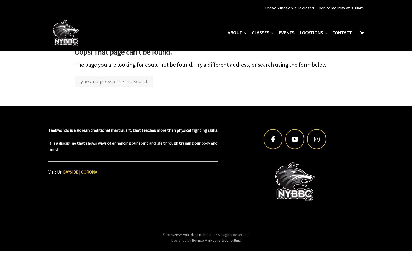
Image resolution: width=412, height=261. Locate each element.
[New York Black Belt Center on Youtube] (294, 139)
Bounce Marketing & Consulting (216, 240)
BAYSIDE (70, 172)
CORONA (89, 172)
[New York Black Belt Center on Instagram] (316, 139)
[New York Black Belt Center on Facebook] (273, 139)
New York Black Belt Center (195, 234)
